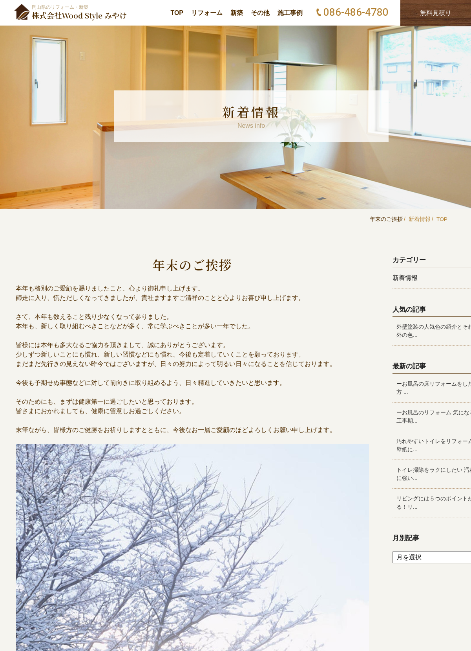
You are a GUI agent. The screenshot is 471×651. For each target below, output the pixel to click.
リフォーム (207, 12)
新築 (236, 12)
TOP (176, 12)
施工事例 (290, 12)
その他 (260, 12)
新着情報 (419, 219)
